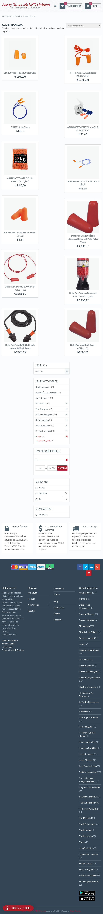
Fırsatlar (31, 610)
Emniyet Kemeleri (87, 638)
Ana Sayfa (32, 592)
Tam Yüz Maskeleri (87, 802)
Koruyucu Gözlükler (88, 748)
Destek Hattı (59, 607)
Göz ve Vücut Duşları (88, 671)
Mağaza (31, 598)
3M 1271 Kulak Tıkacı (20, 127)
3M (40, 499)
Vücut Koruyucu (43, 425)
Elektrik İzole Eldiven (88, 632)
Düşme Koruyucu (43, 431)
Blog (56, 601)
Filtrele (62, 468)
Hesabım (58, 619)
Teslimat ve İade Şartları (13, 650)
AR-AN (42, 487)
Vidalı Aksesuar (86, 863)
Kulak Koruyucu (42, 387)
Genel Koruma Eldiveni (89, 650)
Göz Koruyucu (42, 409)
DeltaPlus (43, 493)
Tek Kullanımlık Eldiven (89, 808)
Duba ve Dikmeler (87, 614)
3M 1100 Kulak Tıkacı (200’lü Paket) (20, 72)
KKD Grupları (33, 604)
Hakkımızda (59, 588)
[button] (18, 908)
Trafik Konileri (85, 830)
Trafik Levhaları (86, 836)
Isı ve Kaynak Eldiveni (88, 717)
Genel (38, 436)
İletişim (57, 594)
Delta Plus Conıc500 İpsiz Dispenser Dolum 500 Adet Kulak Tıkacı (83, 239)
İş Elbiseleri (84, 711)
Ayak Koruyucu (42, 398)
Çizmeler (83, 598)
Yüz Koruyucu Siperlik (88, 881)
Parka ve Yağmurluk (88, 772)
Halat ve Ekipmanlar (88, 687)
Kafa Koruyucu (42, 420)
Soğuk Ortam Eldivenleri (89, 787)
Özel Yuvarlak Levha (88, 766)
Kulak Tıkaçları (43, 440)
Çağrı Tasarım (75, 911)
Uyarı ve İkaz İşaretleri (88, 854)
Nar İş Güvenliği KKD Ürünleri (26, 5)
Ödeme (57, 613)
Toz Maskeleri (85, 818)
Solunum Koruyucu (44, 414)
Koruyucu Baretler (87, 742)
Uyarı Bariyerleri (86, 848)
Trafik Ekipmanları (87, 824)
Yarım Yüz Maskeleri (88, 875)
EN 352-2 (43, 514)
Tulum (82, 842)
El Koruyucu (41, 403)
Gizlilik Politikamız (10, 640)
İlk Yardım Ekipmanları (89, 702)
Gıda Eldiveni (84, 659)
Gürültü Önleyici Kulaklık (46, 392)
